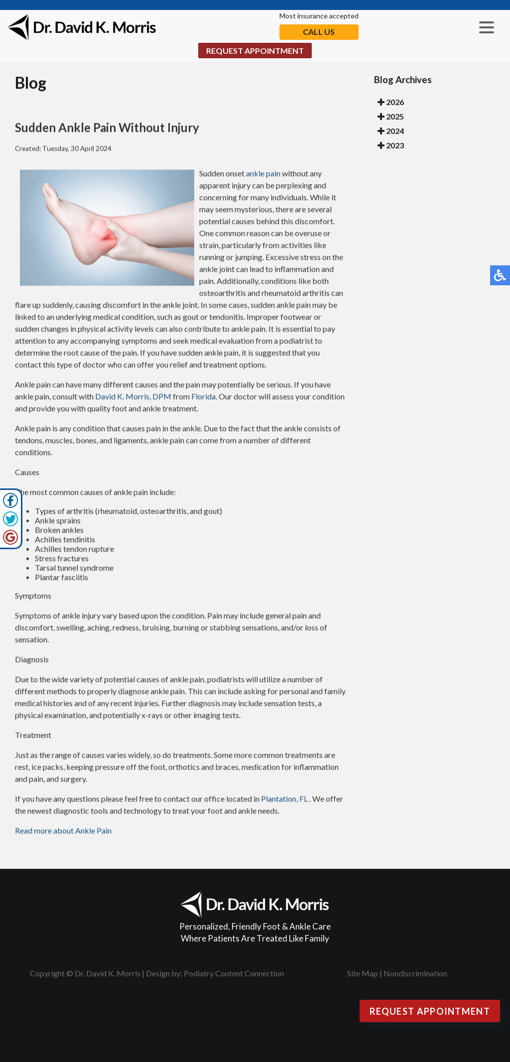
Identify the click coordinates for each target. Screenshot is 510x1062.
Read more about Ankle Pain (63, 831)
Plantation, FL (284, 800)
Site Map (362, 973)
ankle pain (263, 174)
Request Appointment (255, 50)
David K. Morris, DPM (133, 397)
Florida (203, 397)
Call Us (319, 31)
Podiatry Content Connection (234, 973)
